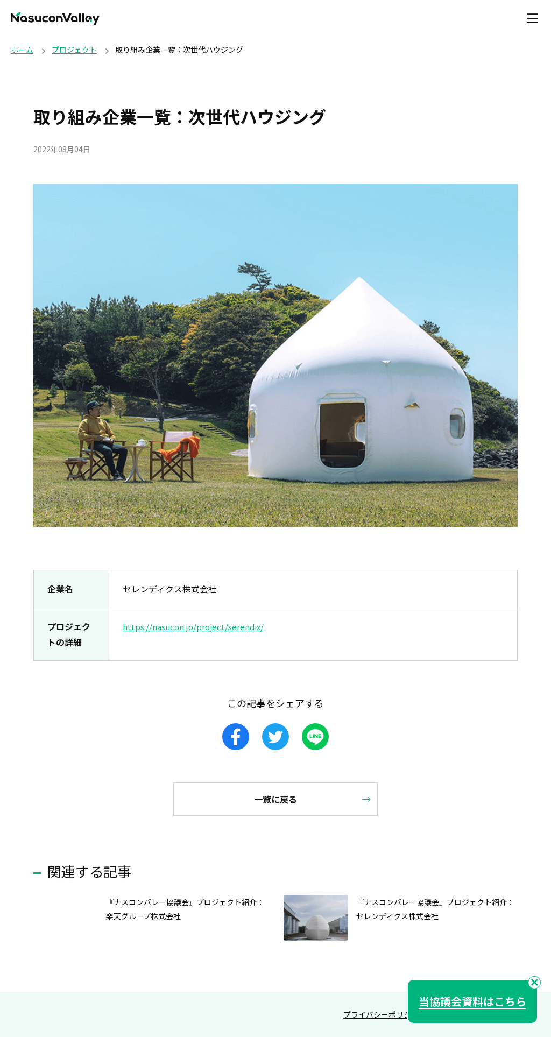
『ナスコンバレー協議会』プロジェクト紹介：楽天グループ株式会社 (183, 908)
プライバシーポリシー (381, 1014)
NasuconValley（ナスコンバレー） (55, 18)
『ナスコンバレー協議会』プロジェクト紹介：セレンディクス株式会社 (433, 908)
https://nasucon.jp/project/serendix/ (196, 626)
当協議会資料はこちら (472, 1001)
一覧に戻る (275, 799)
